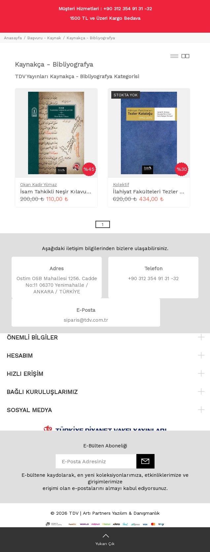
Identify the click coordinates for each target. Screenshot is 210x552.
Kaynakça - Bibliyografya (91, 38)
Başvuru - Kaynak (44, 38)
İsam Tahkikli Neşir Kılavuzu (56, 191)
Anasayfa (13, 38)
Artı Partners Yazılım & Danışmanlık (121, 513)
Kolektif (121, 184)
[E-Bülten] (145, 461)
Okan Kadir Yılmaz (38, 184)
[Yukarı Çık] (105, 539)
